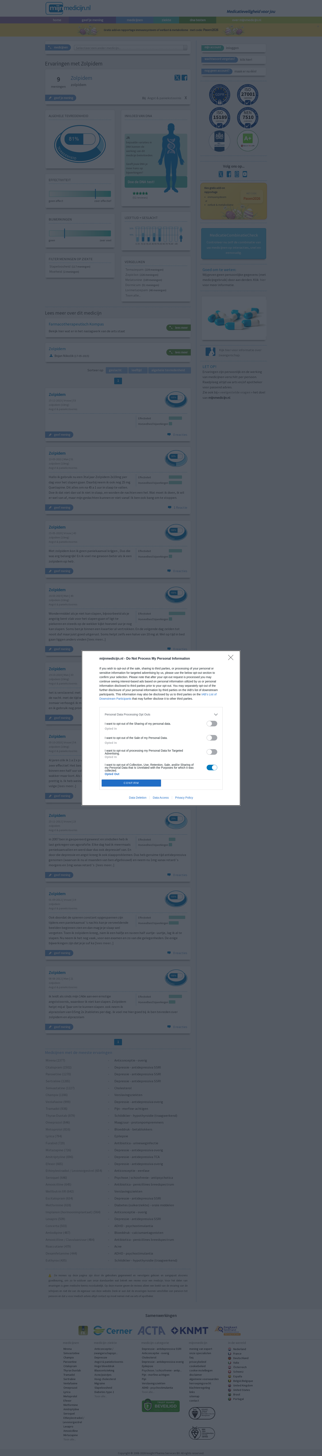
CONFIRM (131, 782)
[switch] (212, 723)
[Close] (232, 659)
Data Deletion (137, 797)
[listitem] (161, 714)
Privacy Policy (184, 797)
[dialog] (161, 728)
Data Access (161, 797)
